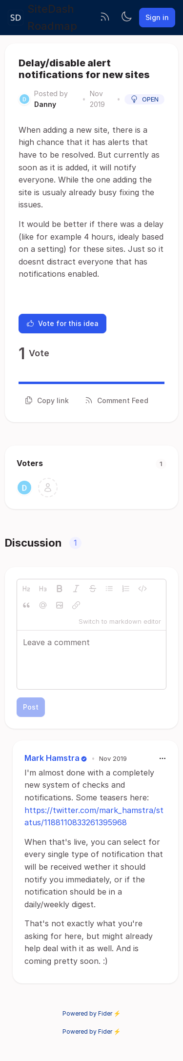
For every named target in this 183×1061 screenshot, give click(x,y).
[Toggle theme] (126, 17)
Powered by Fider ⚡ (91, 1013)
